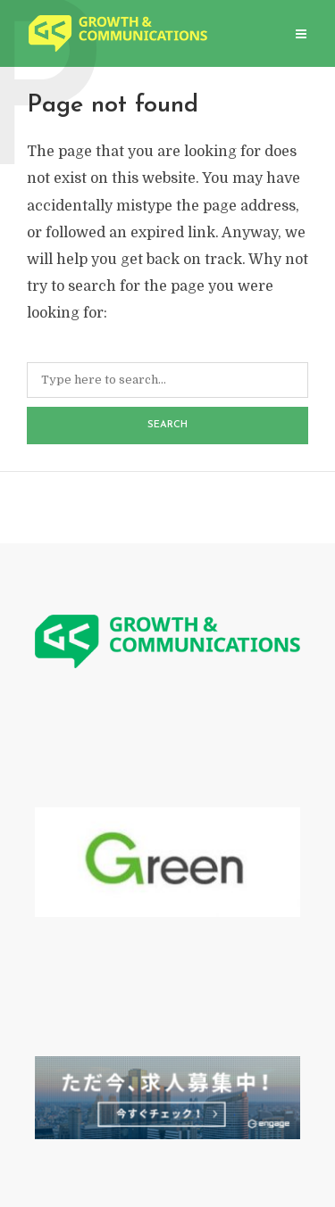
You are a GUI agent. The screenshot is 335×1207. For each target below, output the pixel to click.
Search (167, 425)
